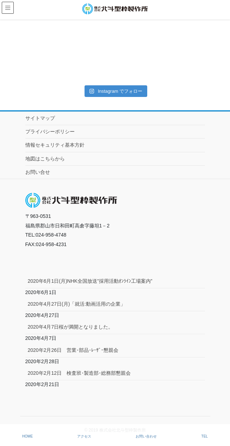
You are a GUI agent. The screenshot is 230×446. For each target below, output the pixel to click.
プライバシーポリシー (50, 131)
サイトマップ (40, 118)
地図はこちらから (45, 158)
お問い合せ (37, 172)
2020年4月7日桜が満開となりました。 (70, 327)
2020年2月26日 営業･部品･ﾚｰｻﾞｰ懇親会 (73, 350)
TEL (204, 436)
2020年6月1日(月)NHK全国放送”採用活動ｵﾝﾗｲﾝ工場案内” (90, 281)
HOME (27, 436)
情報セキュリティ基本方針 (55, 145)
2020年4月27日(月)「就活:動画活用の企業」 (77, 304)
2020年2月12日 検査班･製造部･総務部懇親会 (79, 373)
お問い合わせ (146, 436)
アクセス (84, 436)
